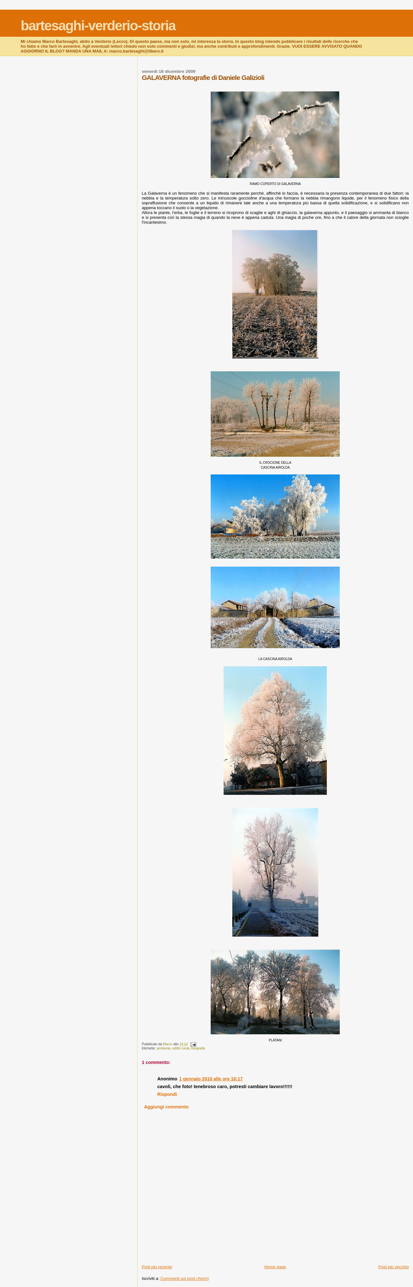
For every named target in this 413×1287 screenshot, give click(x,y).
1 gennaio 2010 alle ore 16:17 (211, 1078)
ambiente (164, 1048)
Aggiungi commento (166, 1106)
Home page (275, 1266)
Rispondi (167, 1094)
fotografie (198, 1048)
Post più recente (157, 1266)
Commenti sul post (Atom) (184, 1278)
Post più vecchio (393, 1266)
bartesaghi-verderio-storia (98, 25)
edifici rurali (180, 1048)
